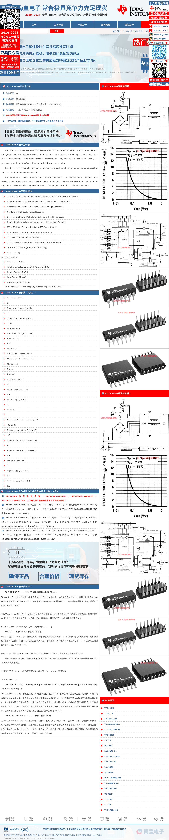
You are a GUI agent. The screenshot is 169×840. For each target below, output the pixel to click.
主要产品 (58, 24)
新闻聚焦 (105, 24)
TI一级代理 (127, 31)
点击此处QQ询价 (161, 35)
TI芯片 (147, 31)
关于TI (35, 24)
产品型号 (82, 24)
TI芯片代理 (138, 31)
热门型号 (129, 24)
